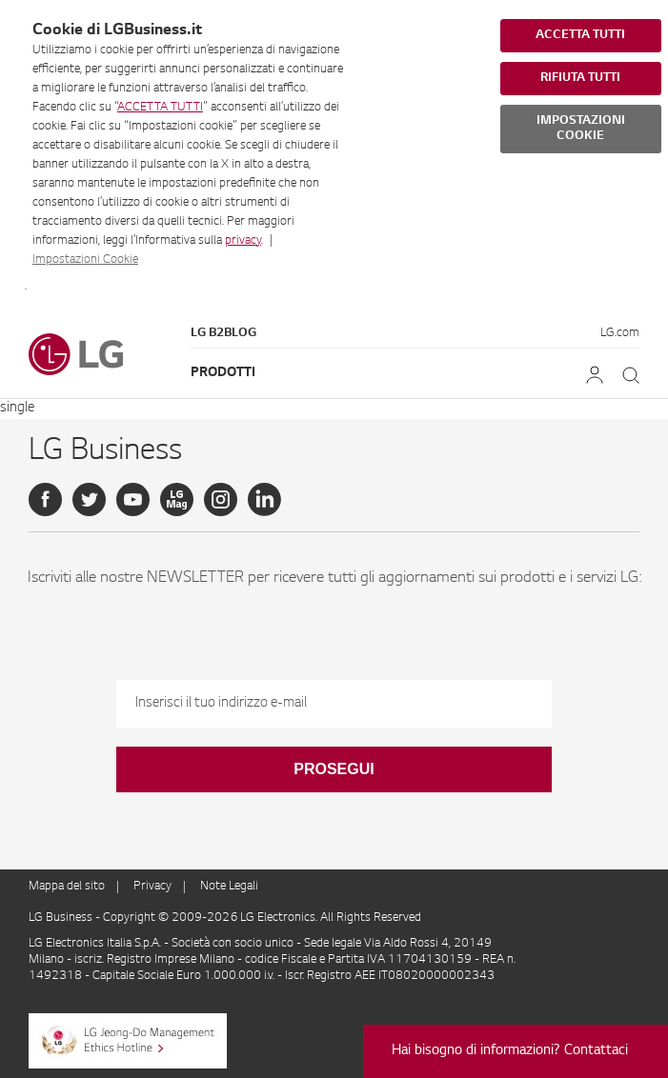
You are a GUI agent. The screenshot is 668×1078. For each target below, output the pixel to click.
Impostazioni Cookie (85, 260)
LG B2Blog (223, 333)
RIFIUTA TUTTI (580, 78)
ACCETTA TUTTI (160, 107)
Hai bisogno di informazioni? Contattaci (510, 1051)
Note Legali (229, 886)
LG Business (62, 918)
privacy (243, 241)
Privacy (152, 886)
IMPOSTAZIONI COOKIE (580, 128)
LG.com (619, 333)
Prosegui (334, 769)
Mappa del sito (67, 886)
